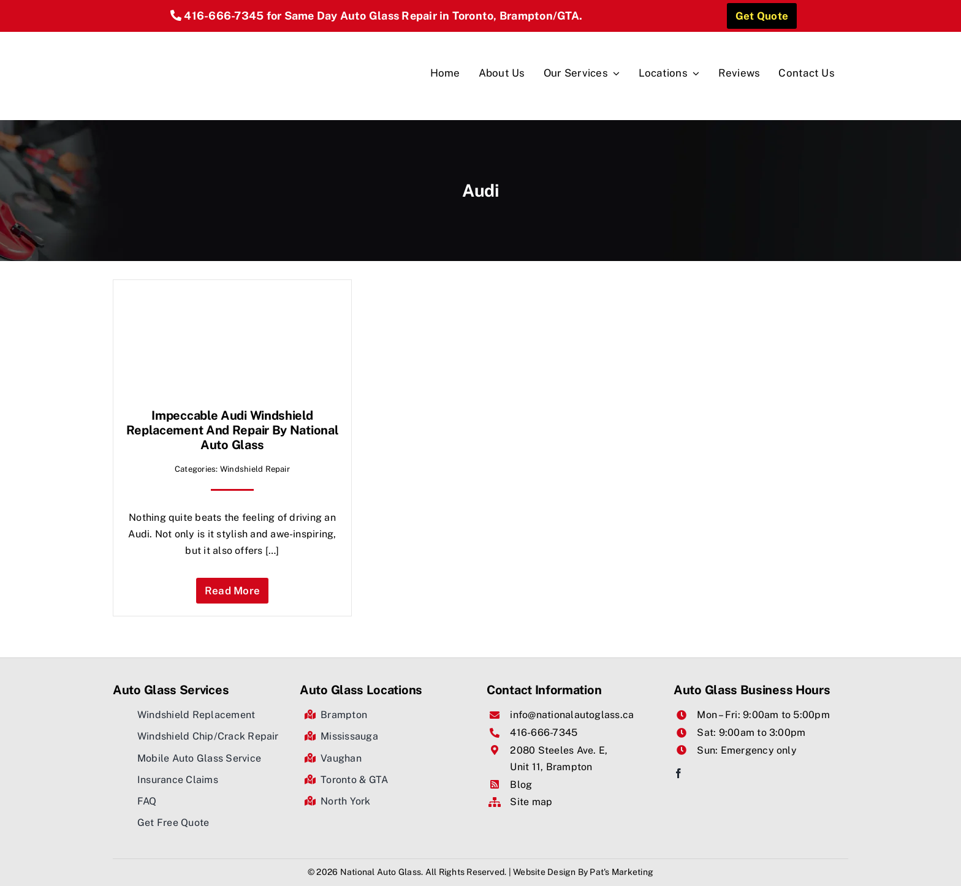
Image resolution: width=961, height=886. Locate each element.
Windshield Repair (255, 469)
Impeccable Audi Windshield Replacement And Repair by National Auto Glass (232, 430)
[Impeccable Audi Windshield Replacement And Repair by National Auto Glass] (232, 300)
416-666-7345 (224, 15)
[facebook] (678, 773)
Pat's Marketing (621, 872)
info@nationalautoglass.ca (572, 715)
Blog (521, 784)
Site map (531, 802)
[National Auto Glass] (240, 36)
